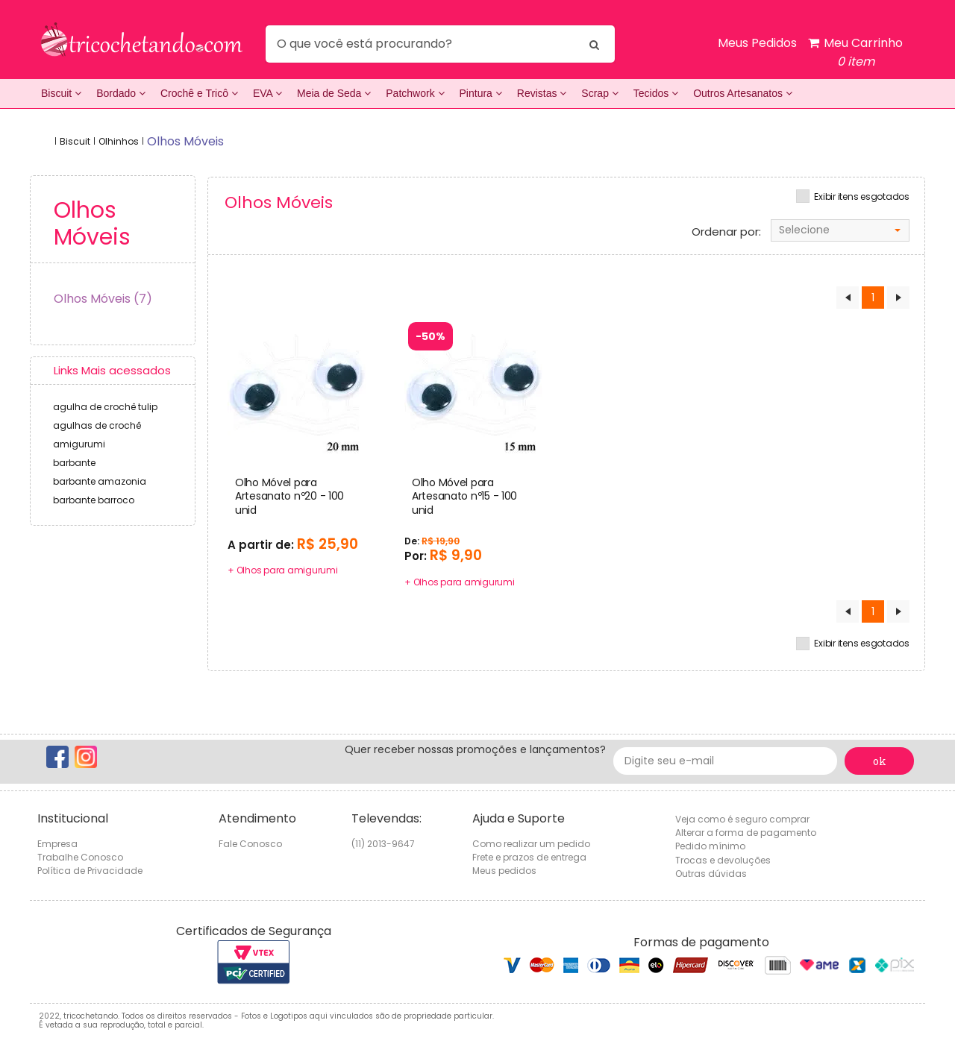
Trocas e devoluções (723, 860)
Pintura (481, 93)
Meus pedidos (504, 870)
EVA (267, 93)
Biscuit (61, 93)
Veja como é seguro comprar (742, 819)
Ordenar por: (726, 231)
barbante (74, 462)
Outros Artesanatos (742, 93)
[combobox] (840, 230)
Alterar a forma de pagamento (745, 832)
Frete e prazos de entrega (529, 857)
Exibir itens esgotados (861, 197)
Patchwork (415, 93)
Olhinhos (118, 141)
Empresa (57, 843)
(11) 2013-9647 (383, 843)
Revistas (542, 93)
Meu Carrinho (855, 52)
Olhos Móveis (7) (103, 298)
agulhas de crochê (97, 425)
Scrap (599, 93)
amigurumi (79, 444)
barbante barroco (93, 500)
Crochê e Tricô (199, 93)
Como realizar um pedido (531, 843)
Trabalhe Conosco (80, 857)
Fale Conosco (250, 843)
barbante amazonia (99, 481)
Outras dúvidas (711, 873)
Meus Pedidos (757, 42)
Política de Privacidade (90, 870)
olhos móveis (185, 141)
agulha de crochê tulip (105, 406)
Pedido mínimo (710, 846)
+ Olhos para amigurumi (283, 570)
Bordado (120, 93)
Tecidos (655, 93)
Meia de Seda (334, 93)
